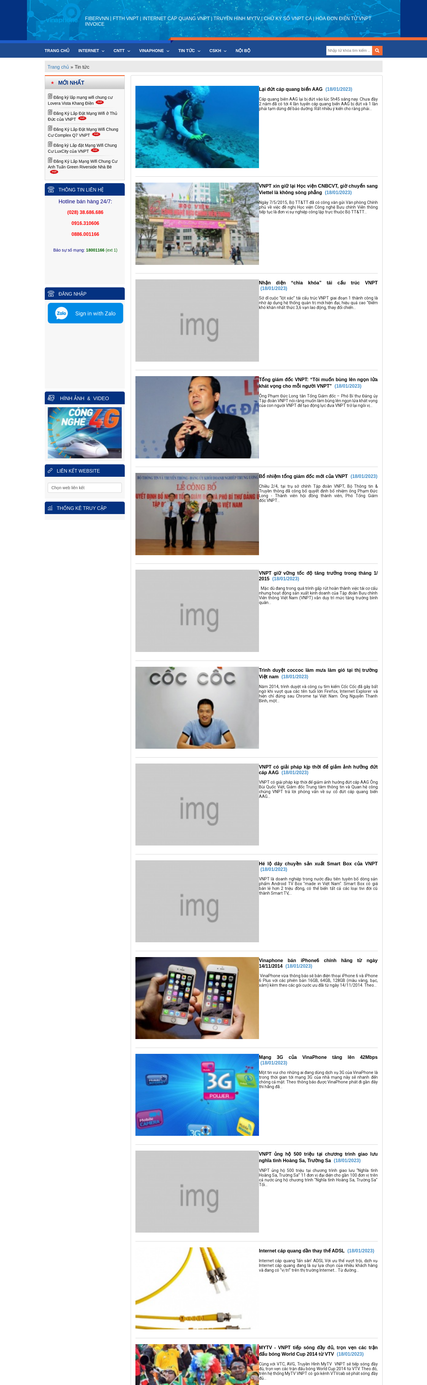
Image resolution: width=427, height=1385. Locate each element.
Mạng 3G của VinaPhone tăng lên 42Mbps (276, 693)
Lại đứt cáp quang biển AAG (260, 89)
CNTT (121, 50)
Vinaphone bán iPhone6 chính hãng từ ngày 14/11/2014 (290, 633)
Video (99, 398)
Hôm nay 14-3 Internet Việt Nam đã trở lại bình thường (289, 995)
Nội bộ (243, 50)
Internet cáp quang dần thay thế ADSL (271, 814)
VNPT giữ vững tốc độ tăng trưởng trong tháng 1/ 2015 (290, 391)
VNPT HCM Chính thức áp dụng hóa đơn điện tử (283, 935)
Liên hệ (255, 1378)
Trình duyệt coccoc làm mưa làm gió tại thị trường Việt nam (295, 451)
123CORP (227, 1365)
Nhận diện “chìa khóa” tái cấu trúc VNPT (274, 210)
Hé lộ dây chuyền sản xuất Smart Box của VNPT (283, 572)
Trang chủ (57, 50)
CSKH (218, 50)
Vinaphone (154, 50)
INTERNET (91, 50)
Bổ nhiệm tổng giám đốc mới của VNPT (273, 331)
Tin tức (189, 50)
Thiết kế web (202, 1365)
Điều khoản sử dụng (216, 1378)
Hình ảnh (71, 398)
